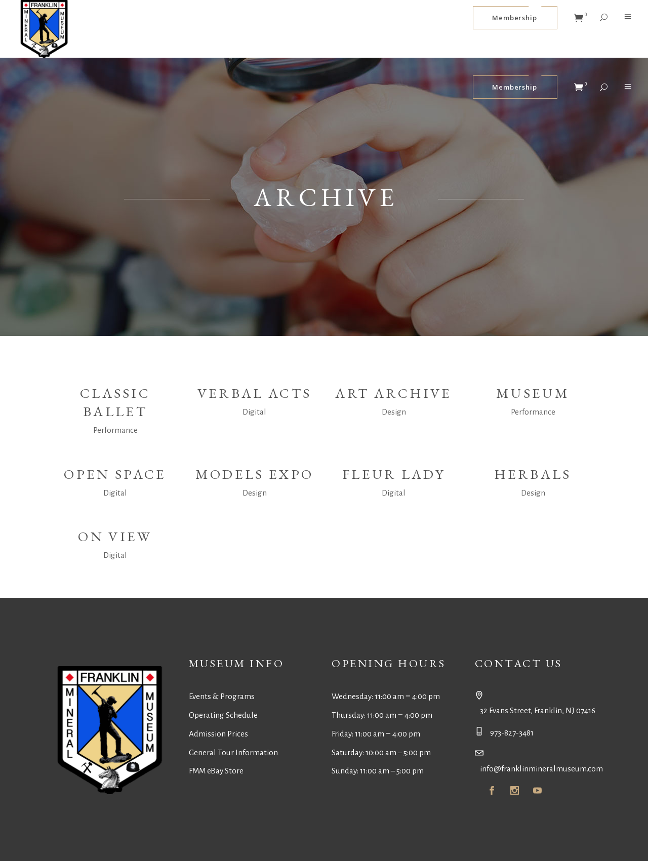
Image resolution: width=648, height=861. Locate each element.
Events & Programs (222, 696)
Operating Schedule (223, 715)
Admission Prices (218, 733)
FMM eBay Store (216, 770)
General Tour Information (233, 752)
